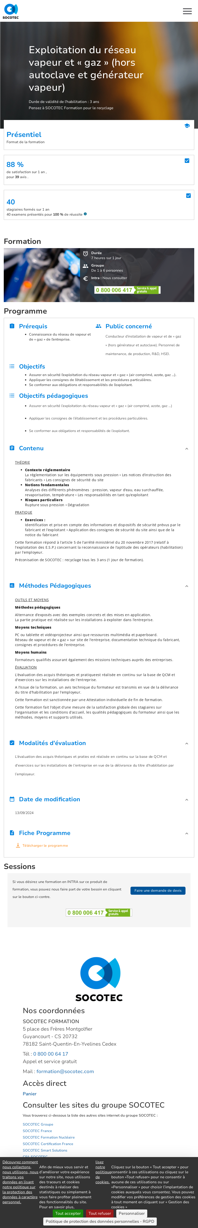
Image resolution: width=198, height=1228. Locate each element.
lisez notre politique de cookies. (103, 1172)
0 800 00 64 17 (50, 1054)
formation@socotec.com (65, 1071)
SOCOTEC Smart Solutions (45, 1150)
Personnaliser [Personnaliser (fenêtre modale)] (132, 1213)
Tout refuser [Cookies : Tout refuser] (99, 1213)
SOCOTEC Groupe (38, 1124)
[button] (99, 449)
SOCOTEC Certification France (48, 1144)
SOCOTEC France (37, 1131)
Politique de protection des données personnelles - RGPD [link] (100, 1221)
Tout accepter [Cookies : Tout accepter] (68, 1213)
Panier (29, 1094)
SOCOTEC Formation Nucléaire (49, 1137)
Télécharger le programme (45, 845)
